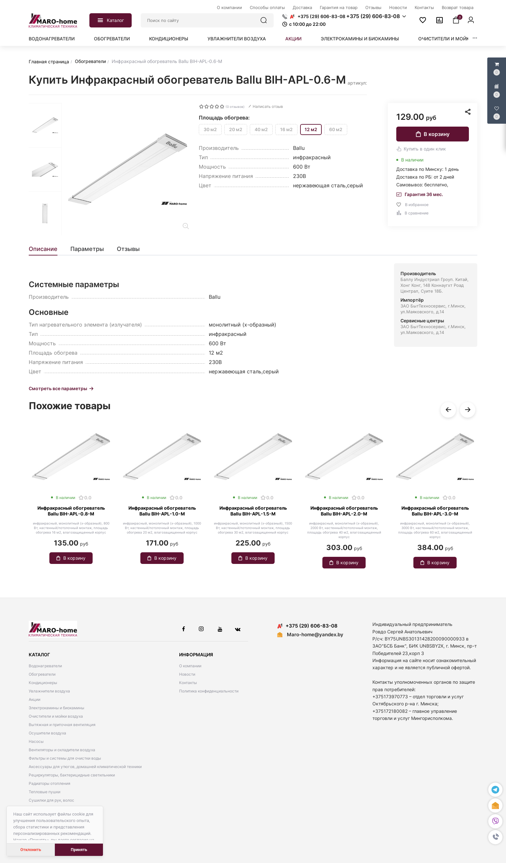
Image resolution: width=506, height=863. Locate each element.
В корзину (433, 134)
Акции (293, 38)
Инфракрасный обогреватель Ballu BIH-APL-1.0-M (162, 510)
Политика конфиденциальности (208, 691)
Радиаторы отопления (49, 783)
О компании (190, 665)
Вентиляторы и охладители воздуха (62, 749)
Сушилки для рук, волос (51, 800)
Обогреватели (112, 38)
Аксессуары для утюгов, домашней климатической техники (85, 766)
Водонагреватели (52, 38)
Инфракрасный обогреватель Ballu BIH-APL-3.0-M (435, 510)
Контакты (188, 682)
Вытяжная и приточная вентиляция (62, 724)
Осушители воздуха (47, 733)
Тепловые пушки (44, 791)
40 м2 (261, 129)
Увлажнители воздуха (236, 38)
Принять (79, 849)
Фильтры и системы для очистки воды (65, 758)
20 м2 (235, 129)
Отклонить (30, 849)
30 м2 (210, 129)
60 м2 (335, 129)
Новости (187, 674)
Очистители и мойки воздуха (457, 38)
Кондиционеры (168, 38)
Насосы (36, 741)
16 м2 (286, 129)
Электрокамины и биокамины (360, 38)
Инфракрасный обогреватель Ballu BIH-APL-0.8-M (71, 510)
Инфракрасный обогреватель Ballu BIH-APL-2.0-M (344, 510)
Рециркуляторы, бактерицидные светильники (72, 775)
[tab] (46, 249)
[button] (495, 837)
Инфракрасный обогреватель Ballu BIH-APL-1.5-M (253, 510)
